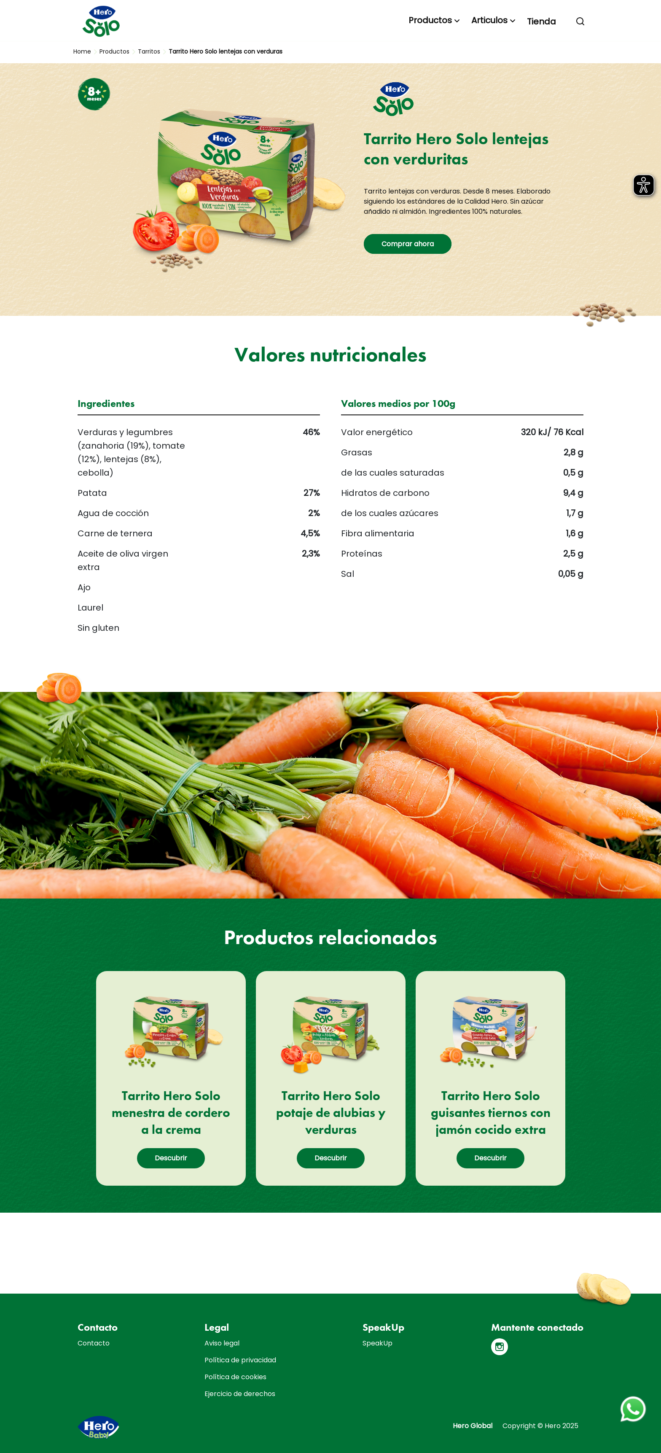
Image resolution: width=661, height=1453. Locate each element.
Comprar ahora (408, 244)
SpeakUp (377, 1343)
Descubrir (171, 1158)
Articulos (489, 20)
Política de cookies (235, 1377)
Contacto (94, 1343)
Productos (430, 20)
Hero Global (472, 1426)
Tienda (541, 21)
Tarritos (149, 51)
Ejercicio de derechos (239, 1394)
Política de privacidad (240, 1360)
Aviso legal (221, 1343)
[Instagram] (499, 1346)
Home (82, 51)
